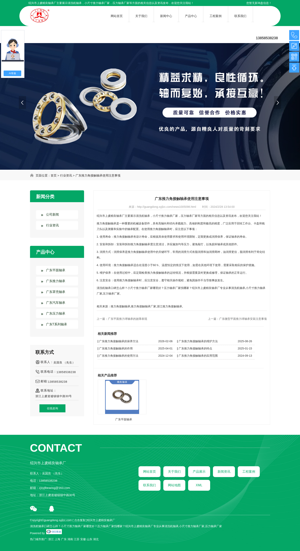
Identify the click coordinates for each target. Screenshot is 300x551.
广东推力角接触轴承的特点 (195, 348)
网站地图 (174, 485)
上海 (57, 539)
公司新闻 (52, 214)
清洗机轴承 (75, 3)
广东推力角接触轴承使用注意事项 (97, 175)
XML (199, 485)
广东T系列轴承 (56, 324)
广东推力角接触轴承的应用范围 (198, 355)
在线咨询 (52, 408)
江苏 (76, 539)
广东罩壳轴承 (55, 292)
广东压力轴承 (55, 313)
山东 (89, 539)
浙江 (51, 539)
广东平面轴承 (55, 270)
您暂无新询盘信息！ (259, 3)
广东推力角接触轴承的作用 (116, 348)
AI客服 (12, 73)
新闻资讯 (224, 471)
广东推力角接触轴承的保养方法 (118, 341)
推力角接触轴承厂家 (143, 306)
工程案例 (248, 471)
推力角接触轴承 (120, 306)
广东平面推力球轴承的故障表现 (127, 318)
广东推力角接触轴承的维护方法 (198, 341)
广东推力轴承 (55, 281)
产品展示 (199, 471)
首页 (54, 175)
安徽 (83, 539)
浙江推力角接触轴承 (169, 306)
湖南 (70, 539)
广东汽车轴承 (55, 302)
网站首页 (149, 471)
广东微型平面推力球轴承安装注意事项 (243, 318)
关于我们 (174, 471)
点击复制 (79, 520)
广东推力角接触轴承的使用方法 (118, 355)
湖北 (96, 539)
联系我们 (149, 485)
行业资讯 (66, 175)
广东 (64, 539)
